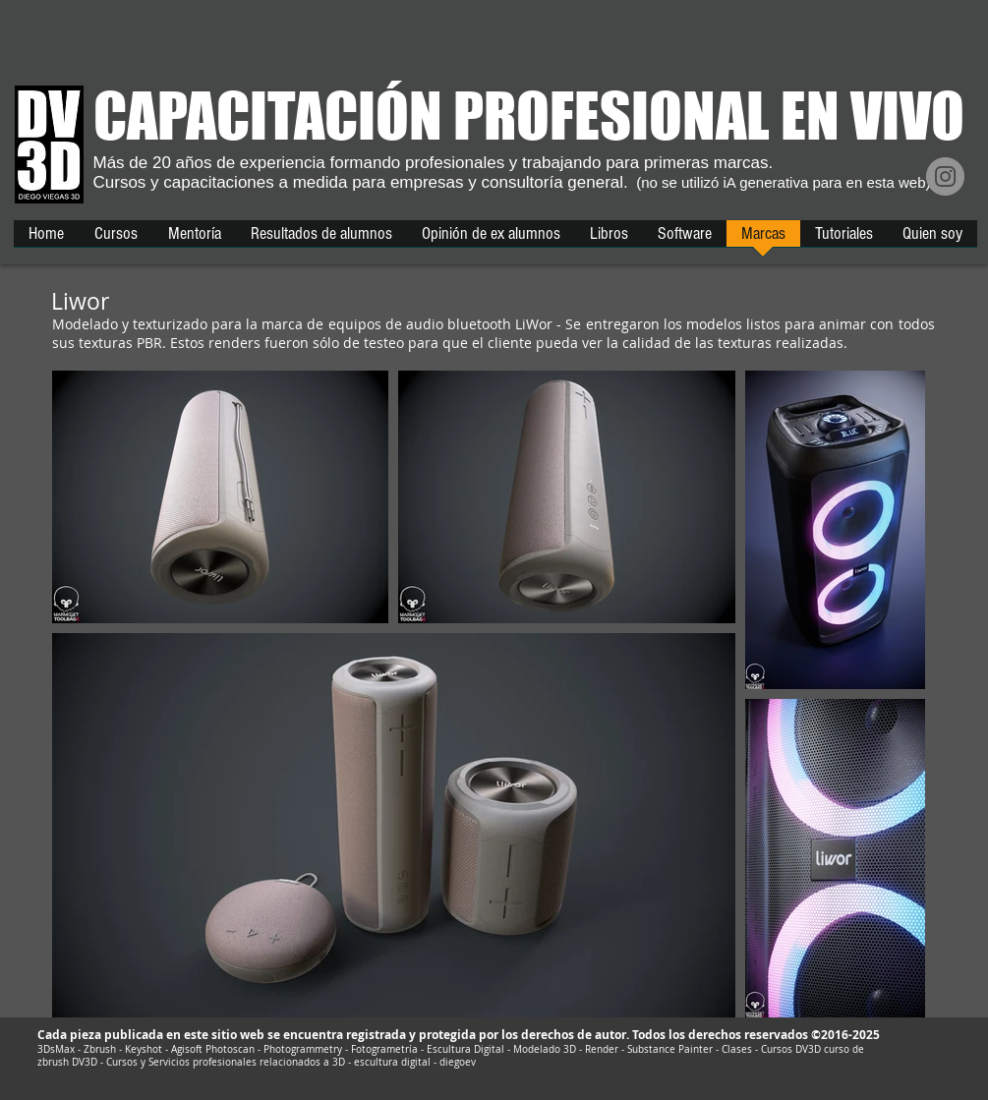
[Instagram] (945, 176)
